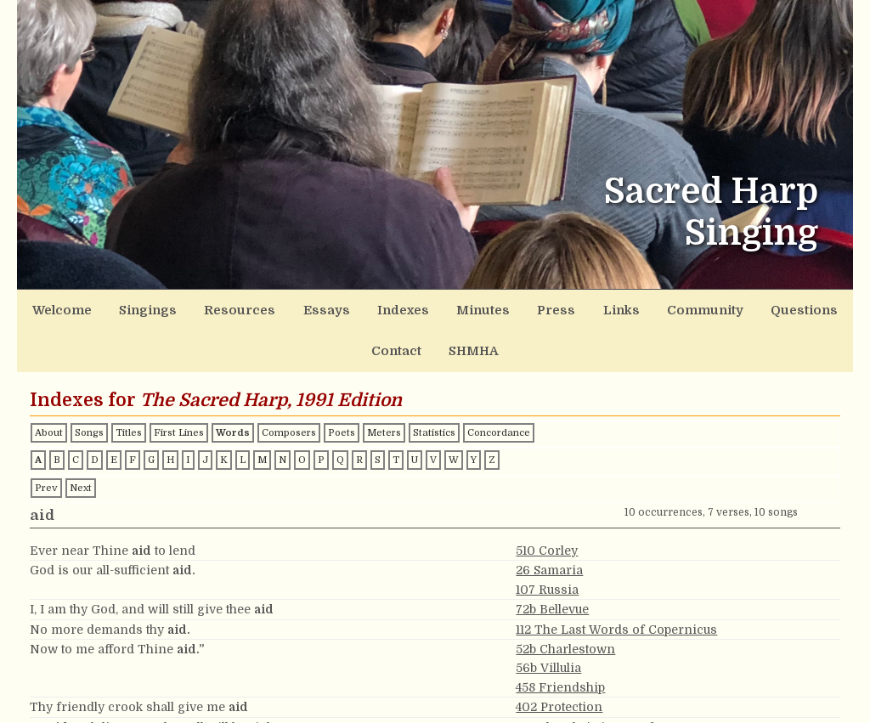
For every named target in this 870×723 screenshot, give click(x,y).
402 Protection (559, 659)
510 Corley (547, 503)
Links (521, 306)
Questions (669, 306)
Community (588, 306)
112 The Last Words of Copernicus (616, 581)
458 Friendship (560, 640)
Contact (739, 306)
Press (469, 306)
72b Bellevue (552, 561)
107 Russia (547, 542)
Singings (139, 306)
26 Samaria (549, 522)
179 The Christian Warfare (594, 679)
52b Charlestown (565, 601)
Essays (283, 306)
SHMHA (804, 306)
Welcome (70, 306)
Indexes (346, 306)
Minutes (410, 306)
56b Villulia (548, 620)
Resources (213, 306)
